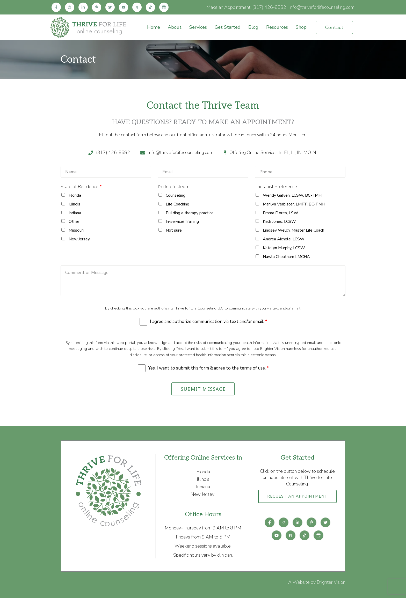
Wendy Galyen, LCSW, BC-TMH (292, 195)
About (175, 27)
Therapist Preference (276, 186)
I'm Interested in (174, 186)
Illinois (74, 204)
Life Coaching (177, 204)
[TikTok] (150, 7)
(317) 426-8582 (269, 7)
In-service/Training (182, 221)
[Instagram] (69, 7)
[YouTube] (123, 7)
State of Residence (81, 186)
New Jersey (79, 239)
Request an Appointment (297, 499)
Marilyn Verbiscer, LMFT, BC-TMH (294, 204)
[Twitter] (110, 7)
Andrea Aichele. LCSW (283, 239)
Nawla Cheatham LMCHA (286, 257)
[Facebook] (56, 7)
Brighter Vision (331, 582)
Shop (301, 27)
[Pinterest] (96, 7)
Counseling (175, 195)
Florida (75, 195)
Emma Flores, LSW (280, 213)
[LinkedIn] (83, 7)
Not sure (174, 230)
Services (198, 27)
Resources (277, 27)
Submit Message (203, 389)
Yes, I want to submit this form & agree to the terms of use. (208, 368)
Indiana (75, 213)
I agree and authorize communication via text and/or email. (208, 321)
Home (153, 27)
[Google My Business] (164, 7)
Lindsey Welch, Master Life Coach (293, 230)
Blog (253, 27)
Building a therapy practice (190, 213)
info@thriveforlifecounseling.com (321, 7)
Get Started (228, 27)
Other (74, 221)
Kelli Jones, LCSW (279, 221)
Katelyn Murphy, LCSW (284, 248)
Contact (334, 27)
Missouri (76, 230)
